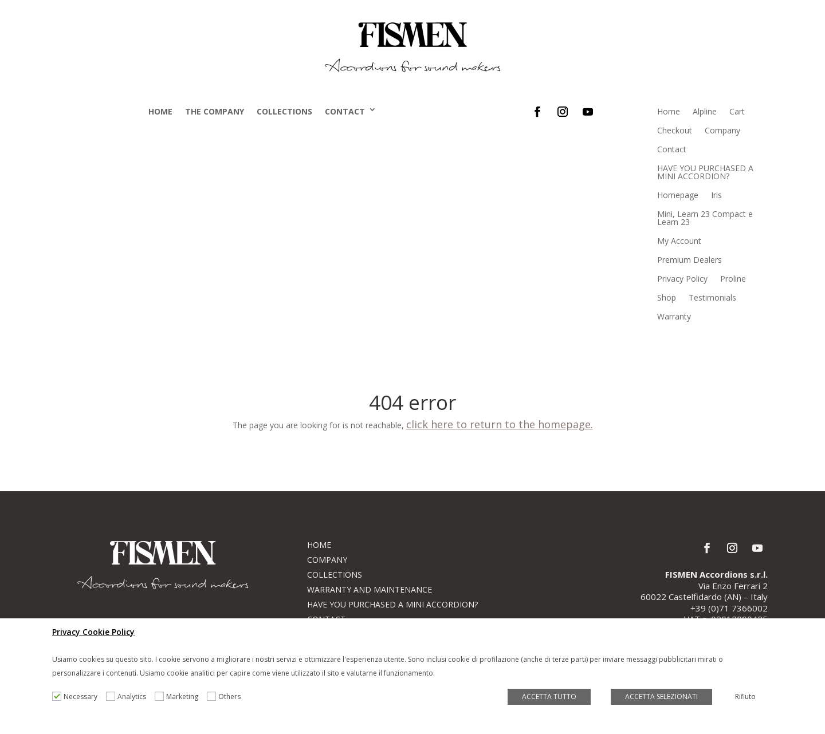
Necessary (80, 696)
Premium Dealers (689, 259)
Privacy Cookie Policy (93, 631)
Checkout (674, 130)
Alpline (705, 111)
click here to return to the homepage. (499, 424)
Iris (716, 195)
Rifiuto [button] (745, 696)
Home (160, 111)
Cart (737, 111)
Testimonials (712, 297)
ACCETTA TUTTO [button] (549, 696)
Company (722, 130)
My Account (679, 240)
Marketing (182, 696)
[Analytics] (110, 696)
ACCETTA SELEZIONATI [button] (661, 696)
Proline (733, 278)
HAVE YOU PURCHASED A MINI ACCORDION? (705, 172)
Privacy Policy (682, 278)
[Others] (211, 696)
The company (214, 111)
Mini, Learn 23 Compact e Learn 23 (705, 217)
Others (229, 696)
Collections (284, 111)
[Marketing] (159, 696)
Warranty (674, 316)
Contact (345, 111)
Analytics (131, 696)
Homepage (677, 195)
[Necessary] (56, 696)
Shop (666, 297)
